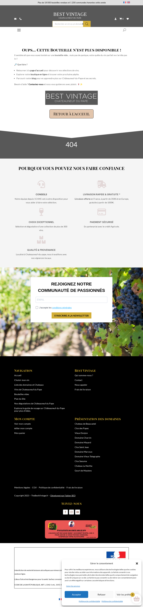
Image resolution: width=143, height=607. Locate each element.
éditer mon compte (23, 428)
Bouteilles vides (21, 394)
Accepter (76, 594)
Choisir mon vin (21, 380)
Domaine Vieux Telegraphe (87, 456)
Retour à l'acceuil (71, 113)
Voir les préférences (127, 594)
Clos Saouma (81, 461)
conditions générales (62, 307)
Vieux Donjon (81, 433)
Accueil (17, 375)
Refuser (102, 594)
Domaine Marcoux (83, 451)
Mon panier (19, 433)
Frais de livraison (83, 389)
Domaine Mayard (83, 442)
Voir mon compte (22, 423)
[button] (136, 563)
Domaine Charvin (83, 437)
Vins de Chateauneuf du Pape (28, 389)
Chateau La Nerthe (83, 466)
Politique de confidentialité (89, 601)
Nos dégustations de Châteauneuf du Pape (34, 403)
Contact (78, 380)
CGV (34, 487)
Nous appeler (81, 384)
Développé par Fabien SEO (62, 495)
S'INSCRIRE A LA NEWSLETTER (71, 315)
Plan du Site (19, 398)
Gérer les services (73, 586)
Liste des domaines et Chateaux (29, 384)
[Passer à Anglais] (128, 2)
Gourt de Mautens (83, 470)
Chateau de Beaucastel (85, 423)
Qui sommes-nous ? (84, 375)
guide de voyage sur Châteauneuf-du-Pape (45, 408)
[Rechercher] (87, 24)
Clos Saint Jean (82, 447)
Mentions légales (22, 487)
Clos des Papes (82, 428)
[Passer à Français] (124, 2)
